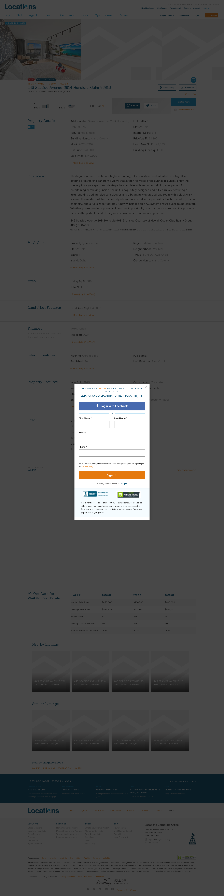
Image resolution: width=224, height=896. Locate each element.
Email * (82, 432)
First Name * (85, 418)
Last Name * (120, 418)
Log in (102, 388)
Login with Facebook (112, 406)
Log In (124, 484)
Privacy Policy (87, 467)
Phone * (83, 446)
